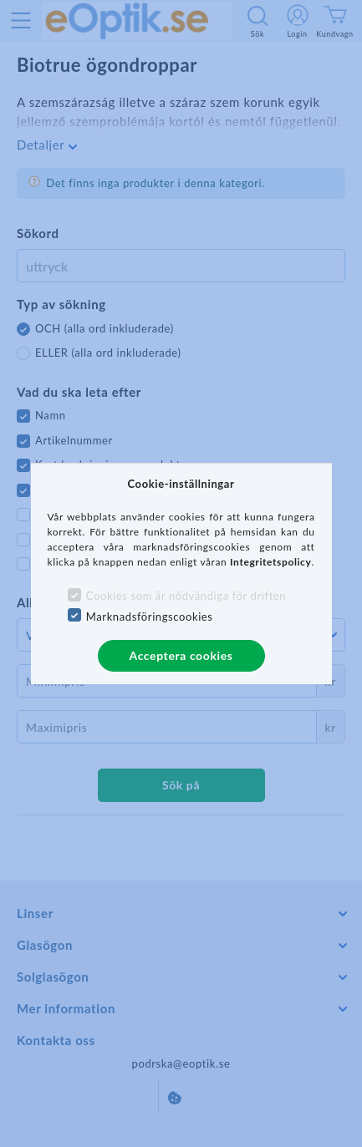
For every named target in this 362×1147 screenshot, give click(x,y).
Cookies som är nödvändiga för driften (186, 595)
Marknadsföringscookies (149, 616)
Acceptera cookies (181, 655)
